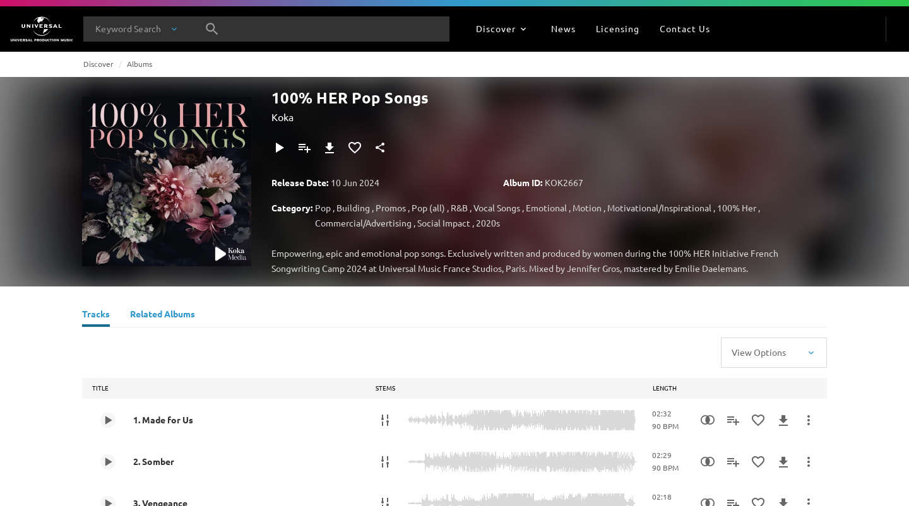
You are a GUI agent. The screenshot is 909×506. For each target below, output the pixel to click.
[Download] (329, 147)
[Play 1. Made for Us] (108, 420)
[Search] (212, 29)
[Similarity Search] (707, 420)
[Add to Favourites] (354, 147)
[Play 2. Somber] (108, 462)
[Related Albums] (162, 315)
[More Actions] (808, 420)
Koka (282, 116)
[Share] (380, 147)
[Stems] (385, 420)
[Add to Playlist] (304, 147)
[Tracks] (96, 315)
